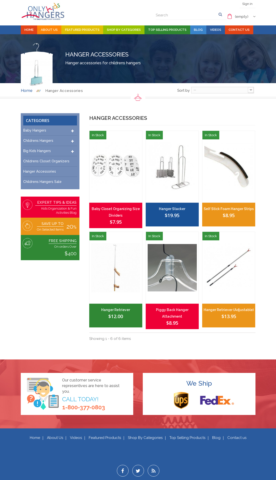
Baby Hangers (34, 130)
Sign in (247, 4)
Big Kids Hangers (37, 151)
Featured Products (82, 30)
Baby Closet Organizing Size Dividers (116, 212)
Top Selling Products (167, 30)
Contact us (236, 437)
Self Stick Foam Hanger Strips (229, 209)
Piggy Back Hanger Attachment (172, 313)
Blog (198, 30)
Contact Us (239, 30)
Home (28, 30)
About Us (49, 30)
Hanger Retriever (115, 310)
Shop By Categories (124, 30)
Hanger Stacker (172, 209)
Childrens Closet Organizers (46, 161)
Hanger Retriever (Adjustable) (229, 310)
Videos (215, 30)
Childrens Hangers (38, 141)
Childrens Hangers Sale (42, 182)
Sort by (183, 90)
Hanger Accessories (39, 171)
